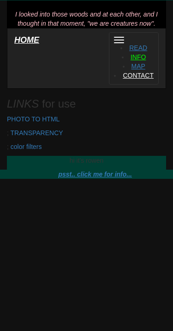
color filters (26, 146)
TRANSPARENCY (37, 133)
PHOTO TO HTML (33, 119)
